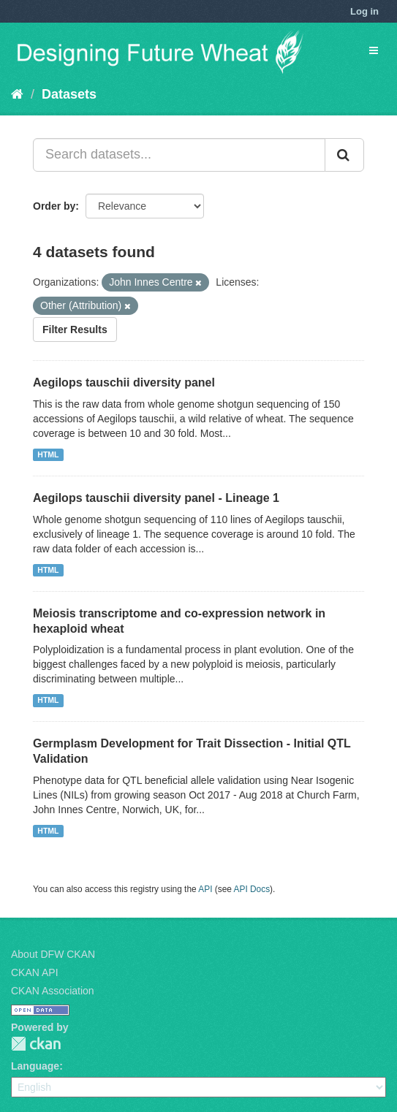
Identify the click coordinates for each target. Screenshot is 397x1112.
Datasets (69, 94)
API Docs (252, 889)
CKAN (36, 1043)
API (205, 889)
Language (35, 1066)
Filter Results (74, 329)
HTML (47, 454)
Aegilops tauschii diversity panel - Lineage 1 (156, 498)
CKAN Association (52, 991)
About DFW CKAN (53, 954)
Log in (364, 11)
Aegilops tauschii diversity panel (124, 382)
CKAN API (34, 972)
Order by (54, 206)
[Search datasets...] (179, 155)
